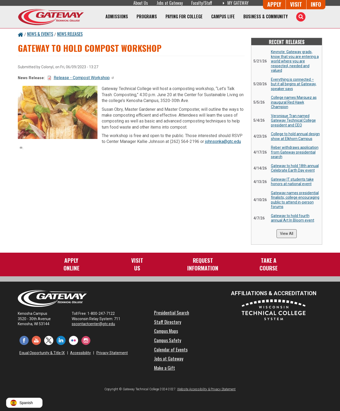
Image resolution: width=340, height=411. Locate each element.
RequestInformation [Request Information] (202, 264)
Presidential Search (171, 312)
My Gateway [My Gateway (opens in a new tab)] (235, 3)
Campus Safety (167, 340)
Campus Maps (166, 330)
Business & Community (265, 16)
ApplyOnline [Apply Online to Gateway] (71, 264)
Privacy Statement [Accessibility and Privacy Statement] (112, 353)
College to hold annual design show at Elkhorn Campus (295, 136)
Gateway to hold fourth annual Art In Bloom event (292, 218)
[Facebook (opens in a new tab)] (24, 340)
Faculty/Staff (201, 3)
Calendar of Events (171, 349)
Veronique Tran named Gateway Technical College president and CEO (293, 120)
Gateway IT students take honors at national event (292, 181)
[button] (24, 403)
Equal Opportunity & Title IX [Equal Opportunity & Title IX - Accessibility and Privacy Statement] (42, 353)
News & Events (40, 34)
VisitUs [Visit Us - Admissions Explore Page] (137, 264)
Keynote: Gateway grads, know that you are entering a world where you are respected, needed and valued (295, 61)
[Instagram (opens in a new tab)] (86, 340)
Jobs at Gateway (169, 3)
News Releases (70, 34)
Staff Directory (167, 321)
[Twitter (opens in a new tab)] (48, 340)
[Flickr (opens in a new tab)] (73, 340)
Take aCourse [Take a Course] (269, 264)
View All (286, 233)
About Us (140, 3)
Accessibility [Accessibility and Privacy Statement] (80, 353)
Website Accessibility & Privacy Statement (206, 389)
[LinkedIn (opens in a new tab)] (61, 340)
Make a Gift (164, 367)
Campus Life (223, 16)
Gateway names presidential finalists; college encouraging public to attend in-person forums (295, 200)
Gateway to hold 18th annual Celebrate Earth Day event (295, 168)
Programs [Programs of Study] (147, 16)
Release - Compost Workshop (84, 77)
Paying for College (184, 16)
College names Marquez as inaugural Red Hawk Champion (294, 102)
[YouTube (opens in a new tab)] (36, 340)
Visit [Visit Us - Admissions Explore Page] (296, 4)
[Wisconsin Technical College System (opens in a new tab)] (273, 309)
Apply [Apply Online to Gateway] (274, 4)
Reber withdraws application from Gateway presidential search (294, 152)
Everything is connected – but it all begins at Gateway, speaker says (293, 84)
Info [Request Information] (316, 4)
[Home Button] (20, 34)
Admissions (116, 16)
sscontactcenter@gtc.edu (96, 324)
